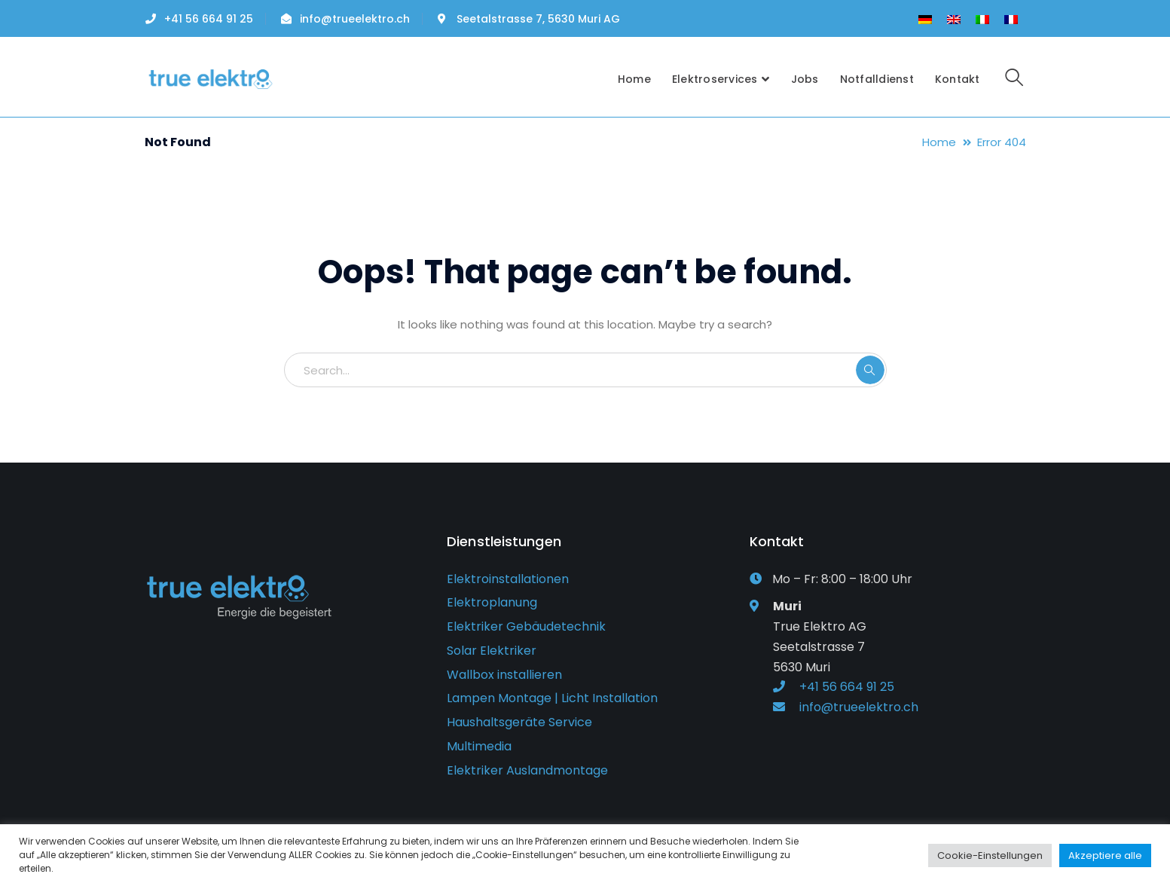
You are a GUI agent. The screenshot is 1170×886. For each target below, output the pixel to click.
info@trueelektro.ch (355, 18)
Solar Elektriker (491, 650)
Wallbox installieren (504, 674)
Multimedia (479, 746)
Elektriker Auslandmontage (527, 770)
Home (939, 142)
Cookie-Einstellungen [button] (990, 855)
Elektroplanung (492, 602)
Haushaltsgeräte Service (519, 722)
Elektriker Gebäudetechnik (526, 626)
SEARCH (870, 370)
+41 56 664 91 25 (208, 18)
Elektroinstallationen (508, 579)
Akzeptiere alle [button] (1105, 855)
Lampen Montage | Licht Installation (552, 698)
